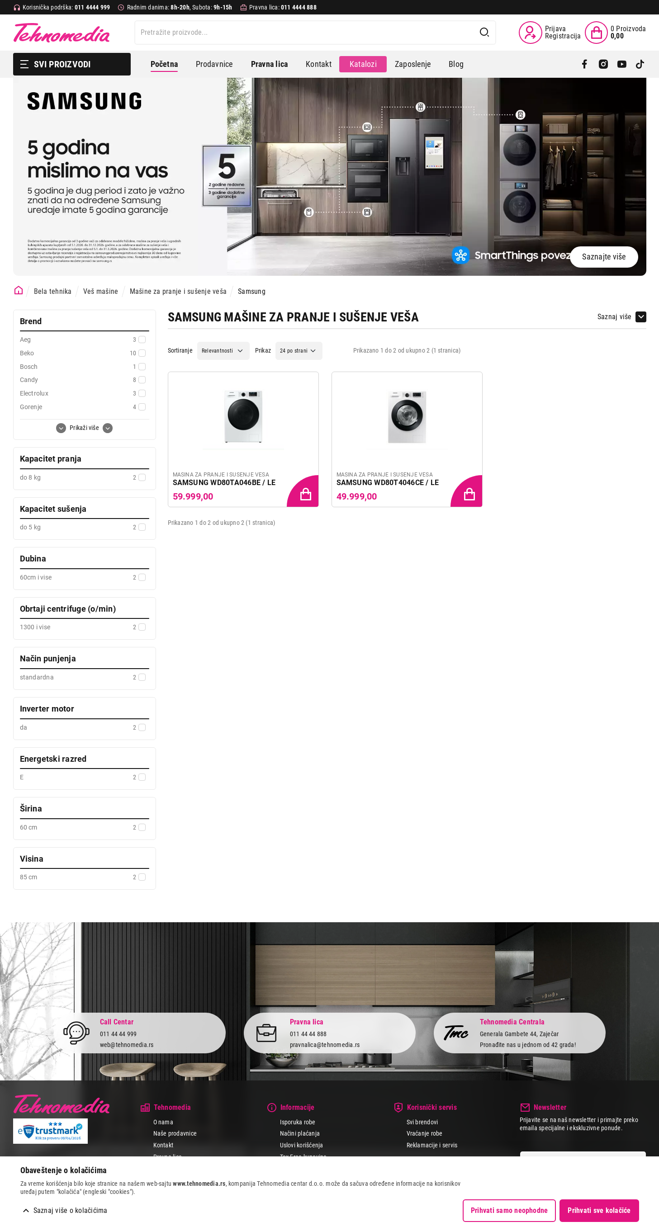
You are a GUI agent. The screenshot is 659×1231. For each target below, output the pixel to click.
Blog (456, 64)
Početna (164, 64)
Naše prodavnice (175, 1133)
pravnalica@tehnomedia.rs (325, 1044)
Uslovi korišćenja (301, 1145)
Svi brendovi (422, 1122)
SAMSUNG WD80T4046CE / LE (388, 482)
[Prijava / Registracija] (550, 32)
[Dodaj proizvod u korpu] (303, 492)
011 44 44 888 (308, 1034)
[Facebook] (584, 64)
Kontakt (319, 64)
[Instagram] (603, 64)
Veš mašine (100, 291)
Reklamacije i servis (432, 1145)
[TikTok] (640, 64)
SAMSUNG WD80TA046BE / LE (224, 482)
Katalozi (363, 64)
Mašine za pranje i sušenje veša (178, 291)
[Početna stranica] (18, 290)
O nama (163, 1122)
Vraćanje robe (425, 1133)
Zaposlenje (413, 64)
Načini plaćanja (300, 1133)
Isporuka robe (298, 1122)
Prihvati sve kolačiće (599, 1210)
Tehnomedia (61, 32)
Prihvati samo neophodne (509, 1210)
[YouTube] (621, 64)
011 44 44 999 (118, 1034)
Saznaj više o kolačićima (70, 1210)
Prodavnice (214, 64)
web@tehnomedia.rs (127, 1044)
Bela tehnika (53, 291)
